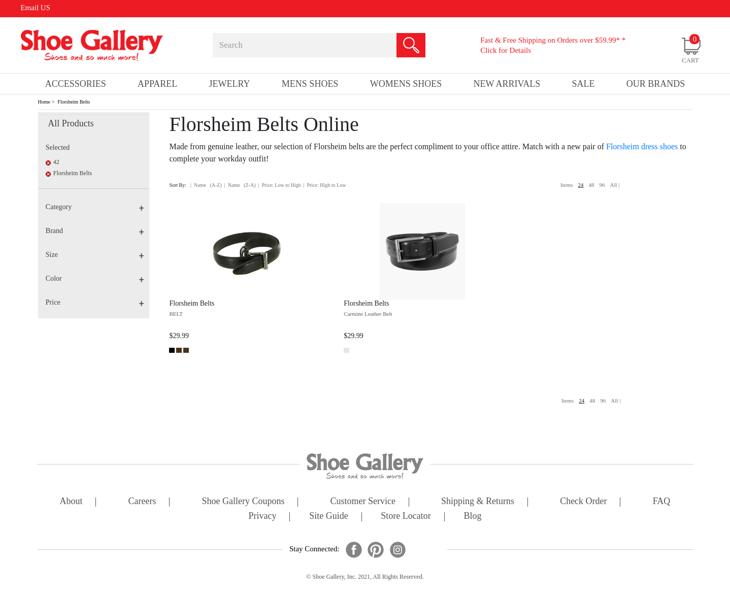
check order (583, 502)
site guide (328, 516)
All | (615, 185)
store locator (405, 516)
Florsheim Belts (74, 102)
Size (95, 254)
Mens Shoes (310, 84)
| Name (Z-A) (240, 185)
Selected (58, 147)
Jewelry (229, 84)
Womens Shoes (406, 84)
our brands (655, 84)
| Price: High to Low (324, 185)
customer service (362, 502)
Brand (95, 231)
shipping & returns (477, 502)
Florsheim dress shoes (642, 146)
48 (591, 185)
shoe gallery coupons (243, 502)
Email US (35, 8)
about (71, 502)
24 (581, 185)
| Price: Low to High (279, 185)
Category (95, 207)
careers (142, 502)
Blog (472, 516)
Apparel (157, 84)
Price (95, 302)
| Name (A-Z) (206, 185)
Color (95, 278)
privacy (263, 516)
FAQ (662, 502)
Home (44, 102)
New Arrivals (506, 84)
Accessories (75, 84)
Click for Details (505, 50)
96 (602, 185)
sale (583, 84)
